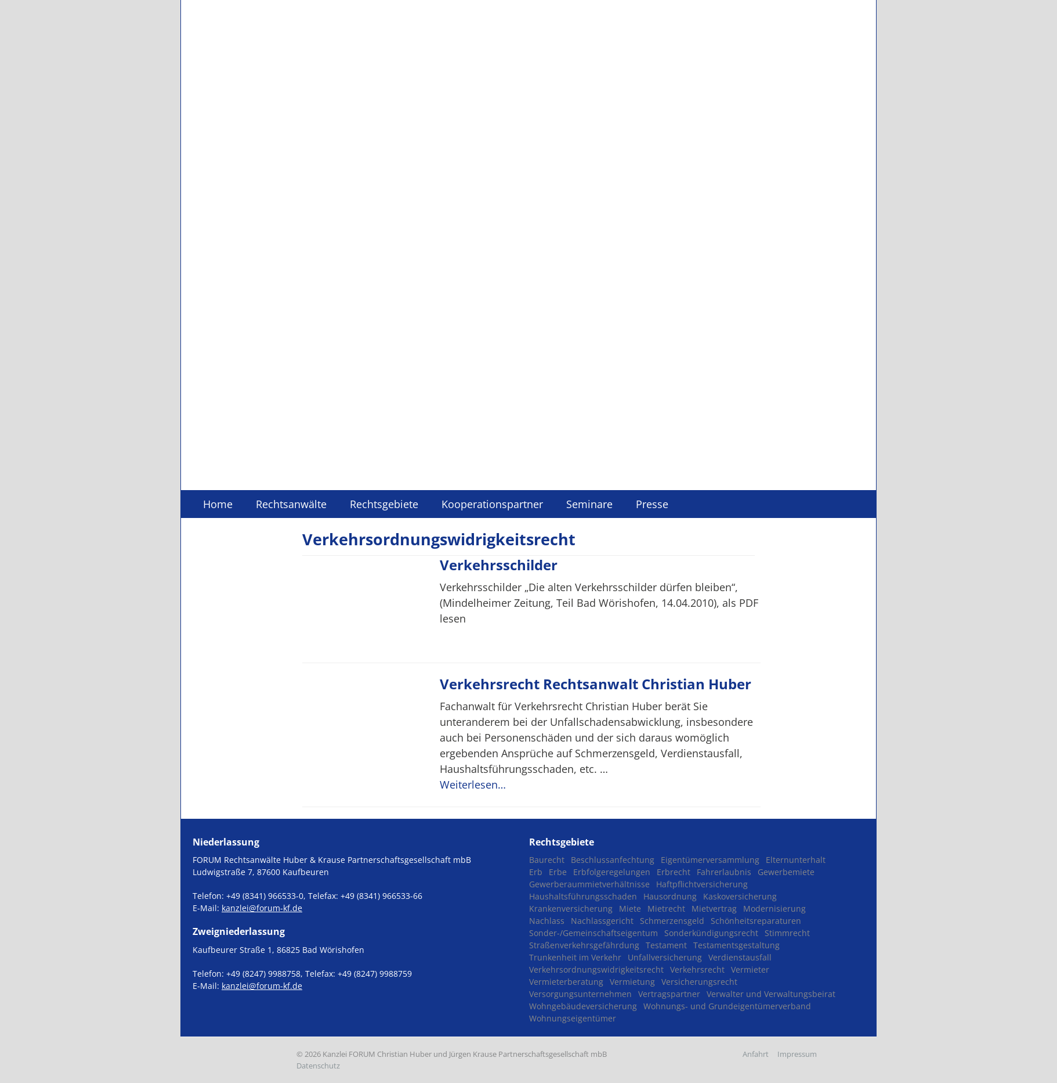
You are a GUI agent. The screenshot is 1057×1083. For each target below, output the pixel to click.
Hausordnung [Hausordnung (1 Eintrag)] (670, 896)
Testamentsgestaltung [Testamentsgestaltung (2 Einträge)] (736, 945)
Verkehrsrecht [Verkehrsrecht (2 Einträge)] (697, 969)
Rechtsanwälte (291, 504)
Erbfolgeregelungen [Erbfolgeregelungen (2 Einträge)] (611, 871)
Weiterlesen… (473, 784)
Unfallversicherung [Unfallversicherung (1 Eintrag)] (665, 957)
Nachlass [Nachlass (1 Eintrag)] (546, 920)
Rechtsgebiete (384, 504)
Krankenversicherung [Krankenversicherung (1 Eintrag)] (571, 908)
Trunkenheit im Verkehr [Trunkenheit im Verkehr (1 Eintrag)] (575, 957)
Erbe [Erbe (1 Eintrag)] (558, 871)
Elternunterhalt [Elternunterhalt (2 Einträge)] (796, 859)
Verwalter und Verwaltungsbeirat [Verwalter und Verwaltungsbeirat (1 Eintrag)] (771, 993)
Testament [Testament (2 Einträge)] (666, 945)
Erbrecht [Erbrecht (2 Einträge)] (673, 871)
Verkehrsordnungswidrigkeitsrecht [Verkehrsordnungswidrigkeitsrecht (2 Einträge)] (596, 969)
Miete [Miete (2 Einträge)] (630, 908)
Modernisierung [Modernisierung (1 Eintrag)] (774, 908)
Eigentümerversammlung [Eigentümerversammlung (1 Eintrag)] (710, 859)
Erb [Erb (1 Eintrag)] (535, 871)
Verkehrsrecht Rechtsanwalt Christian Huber (595, 683)
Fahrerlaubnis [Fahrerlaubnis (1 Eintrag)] (724, 871)
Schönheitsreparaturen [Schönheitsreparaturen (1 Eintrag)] (756, 920)
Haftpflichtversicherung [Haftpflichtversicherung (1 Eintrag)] (702, 884)
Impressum (797, 1054)
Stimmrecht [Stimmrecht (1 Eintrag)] (787, 932)
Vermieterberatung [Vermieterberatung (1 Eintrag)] (566, 981)
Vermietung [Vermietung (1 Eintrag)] (632, 981)
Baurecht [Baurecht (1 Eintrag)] (546, 859)
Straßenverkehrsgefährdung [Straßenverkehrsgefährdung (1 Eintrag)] (584, 945)
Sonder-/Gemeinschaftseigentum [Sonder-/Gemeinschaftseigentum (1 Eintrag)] (593, 932)
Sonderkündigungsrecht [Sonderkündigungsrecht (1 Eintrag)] (711, 932)
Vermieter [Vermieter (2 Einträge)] (750, 969)
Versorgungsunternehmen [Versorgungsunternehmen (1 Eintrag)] (580, 993)
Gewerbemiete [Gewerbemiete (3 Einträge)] (786, 871)
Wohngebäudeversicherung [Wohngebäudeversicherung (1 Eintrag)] (583, 1006)
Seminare (589, 504)
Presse (652, 504)
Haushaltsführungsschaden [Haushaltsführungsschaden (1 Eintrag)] (583, 896)
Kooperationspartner (492, 504)
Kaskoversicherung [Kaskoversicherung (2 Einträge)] (740, 896)
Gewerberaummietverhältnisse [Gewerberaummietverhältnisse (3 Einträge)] (589, 884)
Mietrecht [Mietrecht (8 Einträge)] (666, 908)
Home (218, 504)
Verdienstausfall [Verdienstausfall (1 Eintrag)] (740, 957)
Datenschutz (318, 1065)
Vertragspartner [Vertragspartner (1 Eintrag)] (669, 993)
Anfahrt (756, 1054)
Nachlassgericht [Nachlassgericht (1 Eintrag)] (602, 920)
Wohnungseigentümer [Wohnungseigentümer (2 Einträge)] (572, 1018)
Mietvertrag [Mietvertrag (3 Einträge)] (714, 908)
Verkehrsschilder (499, 564)
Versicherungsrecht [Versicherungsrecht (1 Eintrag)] (699, 981)
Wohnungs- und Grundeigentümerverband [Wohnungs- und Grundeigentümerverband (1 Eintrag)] (727, 1006)
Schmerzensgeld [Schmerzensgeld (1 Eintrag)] (672, 920)
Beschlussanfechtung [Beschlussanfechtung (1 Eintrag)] (612, 859)
